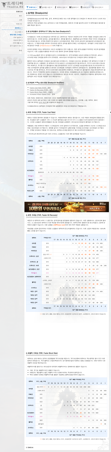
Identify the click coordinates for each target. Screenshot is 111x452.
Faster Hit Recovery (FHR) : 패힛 (41, 90)
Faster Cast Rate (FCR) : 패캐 (40, 88)
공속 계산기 (43, 102)
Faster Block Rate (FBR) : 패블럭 (41, 92)
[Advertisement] (66, 334)
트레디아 (30, 447)
